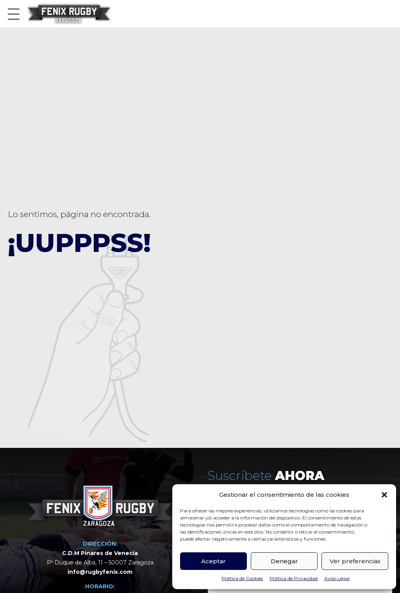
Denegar (284, 561)
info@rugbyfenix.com (100, 572)
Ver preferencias (355, 561)
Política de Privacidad (294, 578)
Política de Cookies (242, 578)
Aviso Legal (337, 578)
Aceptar (213, 561)
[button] (384, 495)
